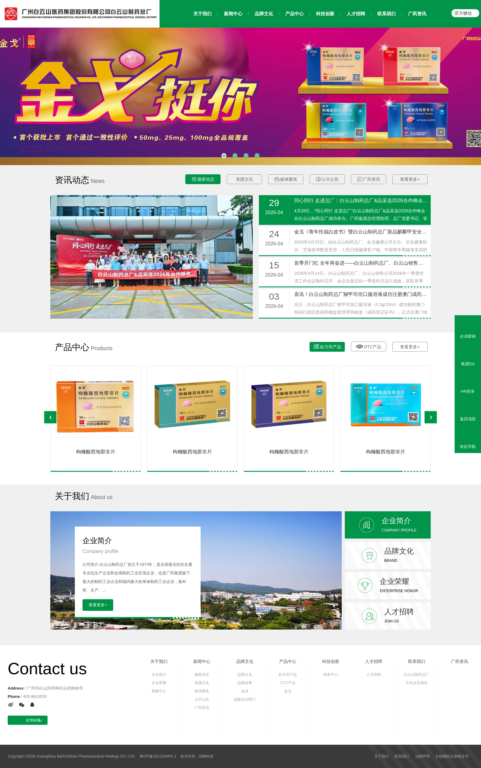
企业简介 (159, 674)
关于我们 (158, 661)
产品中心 (287, 661)
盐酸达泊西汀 (245, 699)
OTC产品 (369, 346)
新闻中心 (201, 661)
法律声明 (422, 756)
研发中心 (330, 674)
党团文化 (244, 179)
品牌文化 (244, 661)
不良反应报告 (417, 683)
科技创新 (330, 661)
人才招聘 (373, 661)
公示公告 (327, 179)
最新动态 (203, 179)
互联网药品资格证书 (451, 756)
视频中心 (159, 691)
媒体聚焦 (286, 179)
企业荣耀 (159, 683)
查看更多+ (410, 179)
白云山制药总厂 (416, 674)
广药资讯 (368, 179)
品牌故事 (244, 683)
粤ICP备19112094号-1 (158, 756)
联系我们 (416, 661)
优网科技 (206, 756)
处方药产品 (327, 346)
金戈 (244, 691)
